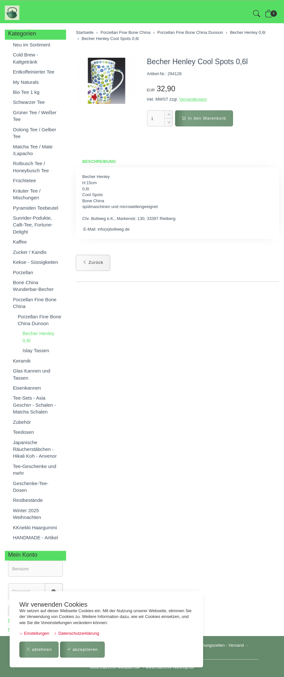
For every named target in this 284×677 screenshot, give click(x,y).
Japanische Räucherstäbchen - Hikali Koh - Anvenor (35, 449)
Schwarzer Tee (29, 102)
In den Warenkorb (204, 118)
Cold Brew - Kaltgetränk (25, 58)
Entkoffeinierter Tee (33, 72)
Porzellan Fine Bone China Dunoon (39, 320)
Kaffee (20, 241)
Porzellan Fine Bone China (34, 303)
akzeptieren (82, 649)
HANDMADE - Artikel (35, 537)
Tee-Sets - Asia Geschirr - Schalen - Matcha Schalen (34, 404)
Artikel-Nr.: (157, 73)
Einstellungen (34, 633)
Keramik (22, 360)
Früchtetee (24, 180)
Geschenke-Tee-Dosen (30, 487)
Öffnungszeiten (211, 645)
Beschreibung (99, 161)
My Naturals (26, 82)
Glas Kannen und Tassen (31, 374)
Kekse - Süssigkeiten (35, 262)
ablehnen (39, 649)
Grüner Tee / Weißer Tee (34, 116)
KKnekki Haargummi (35, 527)
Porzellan (23, 272)
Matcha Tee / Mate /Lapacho (33, 150)
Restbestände (28, 500)
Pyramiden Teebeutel (35, 208)
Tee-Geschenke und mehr (34, 469)
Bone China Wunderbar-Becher (33, 286)
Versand (236, 645)
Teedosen (23, 432)
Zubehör (22, 422)
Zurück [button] (93, 262)
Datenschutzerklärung (76, 633)
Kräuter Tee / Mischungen (27, 194)
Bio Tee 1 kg (26, 92)
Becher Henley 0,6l (38, 337)
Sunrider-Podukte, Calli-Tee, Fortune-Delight (33, 224)
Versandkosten (193, 99)
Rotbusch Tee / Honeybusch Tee (31, 167)
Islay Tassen (36, 350)
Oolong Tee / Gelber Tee (34, 133)
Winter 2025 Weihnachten (27, 514)
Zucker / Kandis (29, 252)
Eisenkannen (27, 388)
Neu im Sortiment (31, 44)
